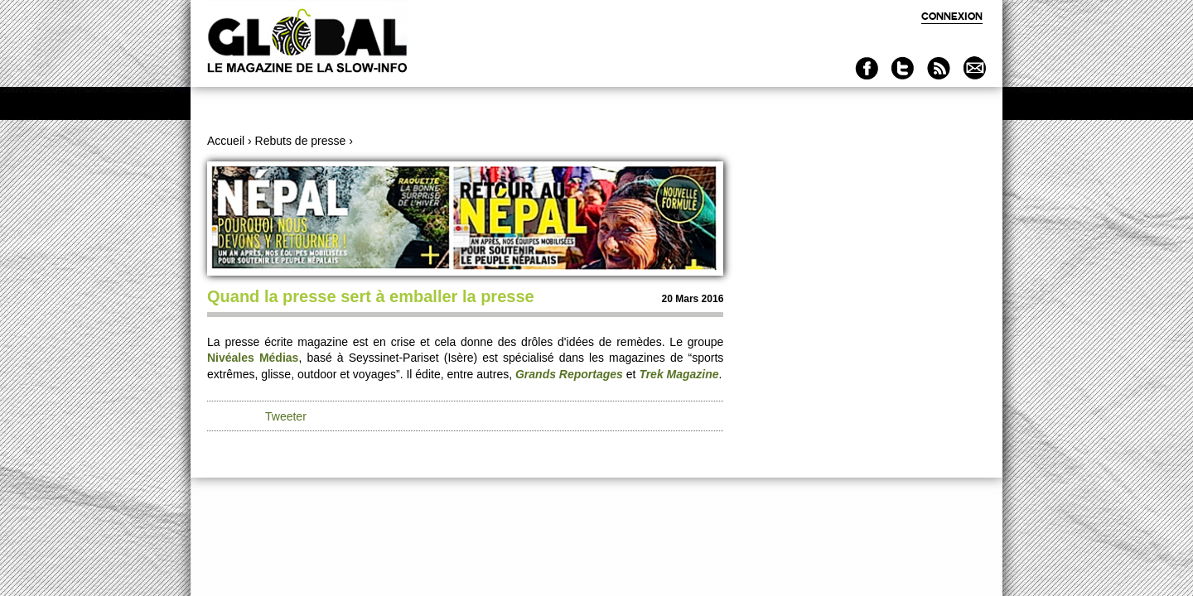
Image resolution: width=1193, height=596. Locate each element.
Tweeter (286, 416)
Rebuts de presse (300, 140)
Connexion (952, 16)
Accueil (225, 140)
